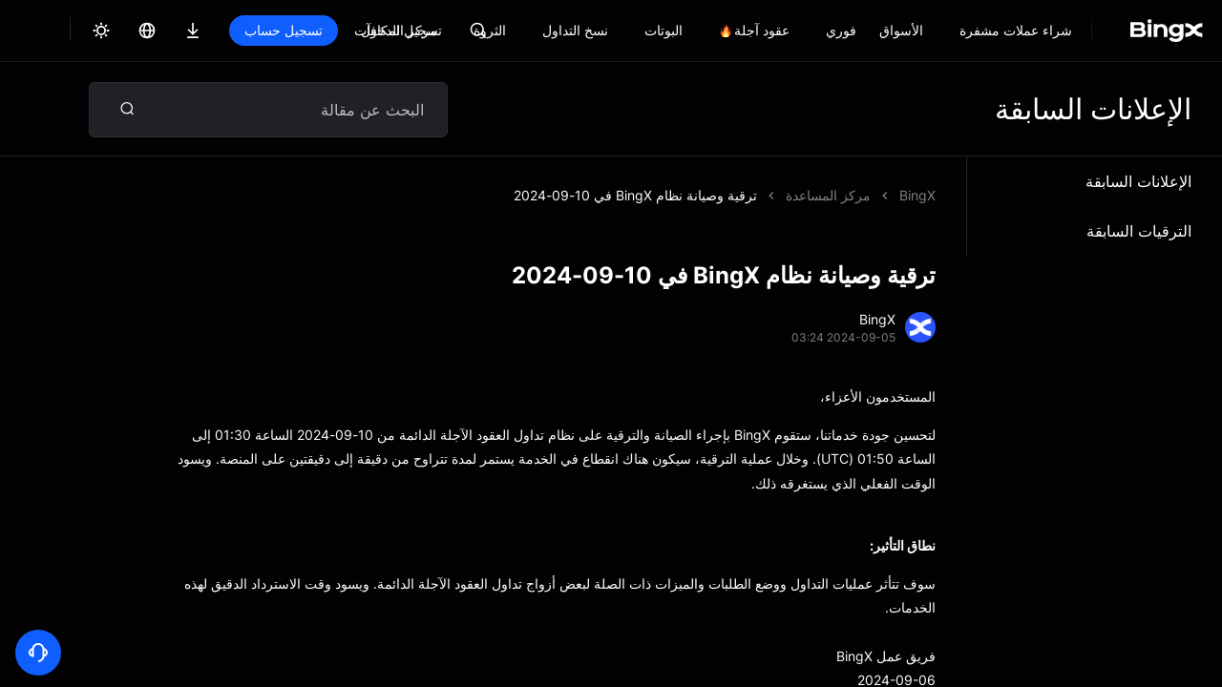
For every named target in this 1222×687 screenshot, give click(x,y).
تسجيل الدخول (401, 30)
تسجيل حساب (283, 30)
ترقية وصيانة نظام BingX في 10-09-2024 (635, 195)
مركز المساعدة (828, 195)
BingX (917, 195)
